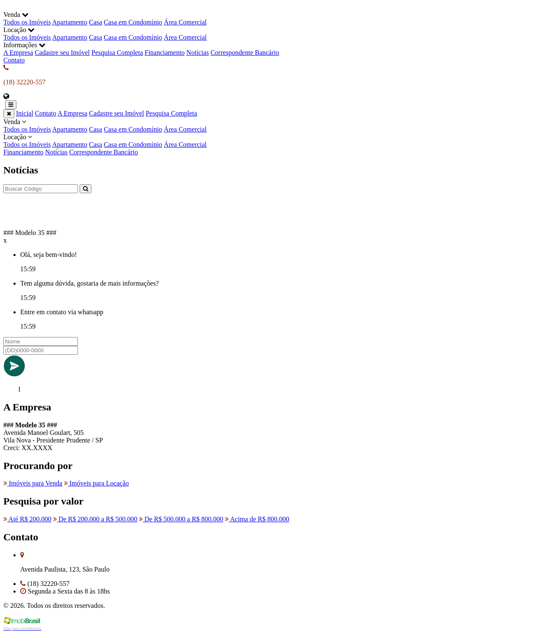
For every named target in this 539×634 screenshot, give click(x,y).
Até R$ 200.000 (27, 519)
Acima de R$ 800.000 (257, 519)
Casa (95, 22)
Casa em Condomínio (133, 22)
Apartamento (70, 22)
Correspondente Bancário (245, 52)
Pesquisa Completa (117, 52)
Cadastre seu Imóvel (62, 52)
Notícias (198, 52)
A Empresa (18, 52)
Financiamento (165, 52)
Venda (269, 125)
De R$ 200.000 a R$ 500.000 (95, 519)
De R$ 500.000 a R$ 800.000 (181, 519)
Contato (14, 60)
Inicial (24, 113)
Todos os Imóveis (27, 22)
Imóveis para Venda (32, 483)
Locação (269, 140)
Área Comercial (185, 22)
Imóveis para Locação (96, 483)
